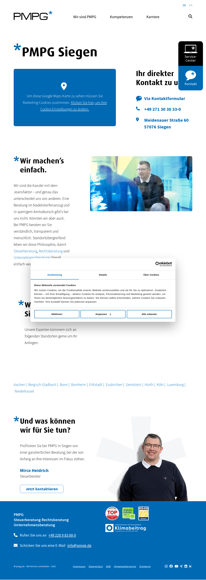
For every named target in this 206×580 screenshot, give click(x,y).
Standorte (145, 566)
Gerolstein (134, 384)
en (190, 5)
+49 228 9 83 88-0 (62, 535)
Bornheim (79, 384)
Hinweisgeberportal (125, 566)
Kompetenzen (121, 16)
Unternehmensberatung (32, 257)
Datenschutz (96, 566)
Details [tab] (103, 274)
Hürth (149, 384)
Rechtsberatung (51, 251)
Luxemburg (176, 384)
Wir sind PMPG (84, 16)
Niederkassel (24, 391)
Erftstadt (96, 384)
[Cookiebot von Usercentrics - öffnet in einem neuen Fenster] (158, 264)
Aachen (19, 384)
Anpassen (103, 314)
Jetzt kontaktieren (42, 489)
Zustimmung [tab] (54, 274)
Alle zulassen (149, 314)
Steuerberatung (25, 251)
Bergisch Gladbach (42, 384)
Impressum (79, 566)
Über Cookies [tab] (151, 274)
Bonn (64, 384)
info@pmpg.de (79, 545)
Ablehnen (56, 314)
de (184, 5)
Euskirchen (115, 384)
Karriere (152, 16)
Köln (161, 384)
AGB (108, 566)
